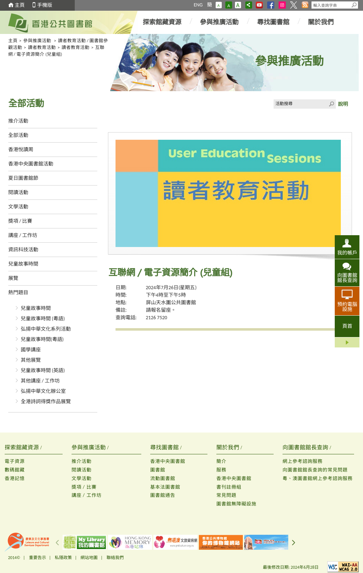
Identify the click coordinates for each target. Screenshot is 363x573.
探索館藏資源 (162, 22)
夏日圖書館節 (23, 178)
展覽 (13, 278)
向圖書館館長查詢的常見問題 (315, 470)
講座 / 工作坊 (23, 235)
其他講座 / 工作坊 (40, 381)
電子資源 (15, 461)
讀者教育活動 (42, 47)
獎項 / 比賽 (20, 221)
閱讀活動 (18, 192)
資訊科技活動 (23, 250)
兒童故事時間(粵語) (42, 339)
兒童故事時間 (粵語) (43, 319)
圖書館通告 (162, 495)
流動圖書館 (162, 478)
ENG (198, 5)
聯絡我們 (115, 557)
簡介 (221, 461)
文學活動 (18, 207)
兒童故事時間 (23, 264)
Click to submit (331, 104)
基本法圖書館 (165, 487)
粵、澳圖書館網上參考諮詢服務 (318, 478)
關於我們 (321, 22)
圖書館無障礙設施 (236, 504)
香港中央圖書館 (167, 461)
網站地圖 (89, 557)
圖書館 (157, 470)
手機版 (44, 5)
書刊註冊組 (228, 487)
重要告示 (37, 557)
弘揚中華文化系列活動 (46, 329)
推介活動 (18, 121)
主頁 (20, 5)
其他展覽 (31, 360)
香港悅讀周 (20, 150)
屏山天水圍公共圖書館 (171, 303)
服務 (221, 470)
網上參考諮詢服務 (303, 461)
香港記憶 (15, 478)
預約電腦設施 (347, 306)
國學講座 (31, 350)
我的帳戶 (347, 253)
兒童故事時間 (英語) (43, 370)
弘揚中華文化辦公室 (43, 391)
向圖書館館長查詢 (347, 277)
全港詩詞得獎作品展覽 (46, 402)
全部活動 (18, 135)
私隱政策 (63, 557)
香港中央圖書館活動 (30, 164)
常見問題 (226, 495)
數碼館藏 (15, 470)
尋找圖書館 (273, 22)
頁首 (347, 326)
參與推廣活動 (219, 22)
